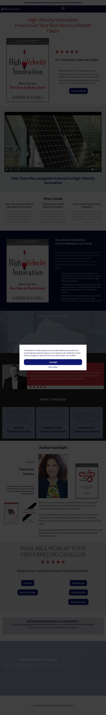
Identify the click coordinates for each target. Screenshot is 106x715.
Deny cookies (53, 340)
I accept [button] (53, 335)
